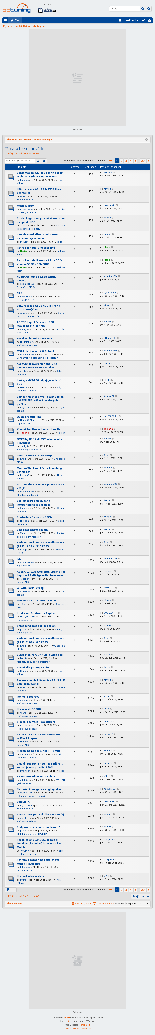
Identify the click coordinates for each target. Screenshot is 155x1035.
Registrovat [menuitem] (150, 21)
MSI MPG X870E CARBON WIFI (36, 600)
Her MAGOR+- (27, 420)
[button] (110, 160)
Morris (23, 658)
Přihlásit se (25, 26)
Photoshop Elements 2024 (34, 517)
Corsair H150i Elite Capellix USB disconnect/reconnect (37, 236)
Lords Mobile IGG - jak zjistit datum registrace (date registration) (40, 175)
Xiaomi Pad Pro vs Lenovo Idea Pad (39, 429)
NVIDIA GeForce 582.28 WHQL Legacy (36, 279)
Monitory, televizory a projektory (33, 662)
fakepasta (25, 867)
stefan (23, 700)
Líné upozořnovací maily (32, 530)
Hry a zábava (23, 423)
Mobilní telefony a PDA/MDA (32, 834)
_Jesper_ (25, 579)
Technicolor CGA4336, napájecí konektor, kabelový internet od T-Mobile (39, 843)
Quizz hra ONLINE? (29, 417)
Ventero (24, 754)
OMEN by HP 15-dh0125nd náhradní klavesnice (39, 441)
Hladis (23, 251)
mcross (24, 725)
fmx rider (25, 771)
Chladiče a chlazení (27, 495)
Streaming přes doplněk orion (36, 626)
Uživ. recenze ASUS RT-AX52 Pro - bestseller (39, 191)
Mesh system (25, 206)
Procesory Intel (25, 620)
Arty (69, 1021)
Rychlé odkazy (6, 21)
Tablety (61, 433)
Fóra (17, 20)
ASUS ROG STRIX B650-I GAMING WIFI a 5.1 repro (38, 736)
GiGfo (23, 713)
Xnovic (23, 225)
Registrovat (42, 26)
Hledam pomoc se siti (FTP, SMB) (38, 751)
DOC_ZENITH (27, 616)
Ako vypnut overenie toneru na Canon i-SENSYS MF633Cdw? (37, 366)
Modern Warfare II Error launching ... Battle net (41, 470)
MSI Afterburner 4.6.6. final (35, 351)
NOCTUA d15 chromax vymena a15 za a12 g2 (40, 486)
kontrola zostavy (28, 697)
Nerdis (23, 387)
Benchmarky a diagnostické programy (37, 358)
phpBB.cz (85, 1025)
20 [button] (143, 161)
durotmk (24, 818)
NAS (19, 293)
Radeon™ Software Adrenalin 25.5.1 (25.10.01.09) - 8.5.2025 (40, 640)
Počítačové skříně (26, 821)
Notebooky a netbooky (29, 449)
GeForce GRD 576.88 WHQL (35, 455)
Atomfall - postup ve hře (33, 667)
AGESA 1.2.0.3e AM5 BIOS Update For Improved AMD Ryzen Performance (41, 573)
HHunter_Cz (26, 342)
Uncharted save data (30, 876)
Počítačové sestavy (27, 345)
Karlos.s (24, 180)
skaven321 (25, 591)
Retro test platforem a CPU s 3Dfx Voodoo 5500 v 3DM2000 (39, 262)
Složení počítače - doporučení (36, 722)
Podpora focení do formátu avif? (38, 827)
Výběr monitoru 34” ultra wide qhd (40, 655)
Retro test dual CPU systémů (36, 248)
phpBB (67, 1018)
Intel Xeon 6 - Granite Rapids (36, 613)
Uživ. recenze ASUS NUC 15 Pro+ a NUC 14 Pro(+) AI (38, 308)
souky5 (24, 329)
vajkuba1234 (26, 792)
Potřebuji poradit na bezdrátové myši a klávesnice (38, 862)
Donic (23, 671)
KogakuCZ (25, 407)
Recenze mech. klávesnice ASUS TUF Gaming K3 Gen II (41, 682)
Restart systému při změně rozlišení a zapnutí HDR (41, 220)
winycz (23, 196)
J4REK (23, 780)
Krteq (23, 459)
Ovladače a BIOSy (26, 287)
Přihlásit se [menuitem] (144, 21)
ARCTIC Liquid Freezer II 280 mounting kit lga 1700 (35, 324)
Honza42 (24, 741)
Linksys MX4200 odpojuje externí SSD (39, 382)
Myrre (23, 880)
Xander (24, 508)
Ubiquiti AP (24, 802)
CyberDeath (26, 296)
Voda (59, 242)
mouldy (24, 242)
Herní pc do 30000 (29, 709)
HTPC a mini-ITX (25, 300)
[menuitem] (120, 20)
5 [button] (135, 161)
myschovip (26, 209)
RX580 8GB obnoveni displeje (36, 776)
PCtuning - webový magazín (31, 796)
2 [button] (121, 161)
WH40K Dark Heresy (30, 588)
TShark (24, 604)
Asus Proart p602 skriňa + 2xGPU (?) (40, 814)
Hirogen (24, 521)
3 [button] (126, 161)
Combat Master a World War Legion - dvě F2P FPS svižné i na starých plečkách (41, 400)
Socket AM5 (23, 582)
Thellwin (24, 433)
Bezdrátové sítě (25, 199)
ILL (19, 559)
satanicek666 (27, 284)
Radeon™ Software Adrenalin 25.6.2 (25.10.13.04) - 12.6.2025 (40, 544)
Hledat (9, 26)
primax (23, 629)
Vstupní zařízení (25, 870)
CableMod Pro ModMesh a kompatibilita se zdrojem (33, 503)
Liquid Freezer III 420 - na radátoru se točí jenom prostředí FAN (40, 765)
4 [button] (131, 161)
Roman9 (24, 475)
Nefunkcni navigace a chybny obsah (40, 789)
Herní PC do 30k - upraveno (34, 338)
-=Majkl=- (24, 850)
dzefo (23, 371)
